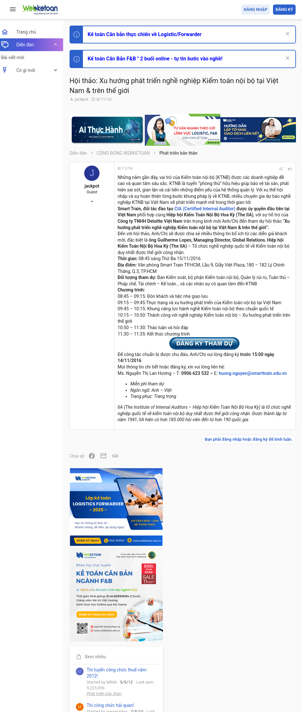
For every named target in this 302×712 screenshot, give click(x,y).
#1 (203, 169)
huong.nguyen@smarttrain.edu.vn (155, 542)
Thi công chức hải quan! (257, 373)
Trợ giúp (247, 670)
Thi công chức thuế (251, 504)
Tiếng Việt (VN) (112, 670)
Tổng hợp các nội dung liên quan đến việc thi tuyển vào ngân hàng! (260, 445)
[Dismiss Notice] (286, 34)
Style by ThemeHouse (95, 697)
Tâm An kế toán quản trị (245, 538)
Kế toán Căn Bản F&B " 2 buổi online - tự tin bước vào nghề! (159, 59)
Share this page (255, 573)
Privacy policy (223, 670)
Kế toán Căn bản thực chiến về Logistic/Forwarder (148, 34)
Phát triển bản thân (250, 362)
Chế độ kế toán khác (251, 469)
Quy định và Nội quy (189, 670)
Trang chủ (268, 670)
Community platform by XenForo (129, 686)
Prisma (81, 670)
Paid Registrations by (125, 692)
